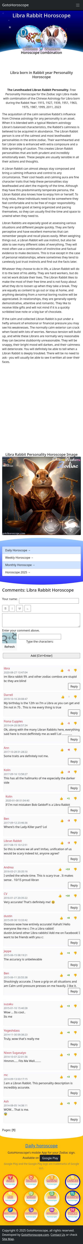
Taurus (31, 1181)
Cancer (72, 1181)
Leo (10, 1197)
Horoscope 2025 (16, 572)
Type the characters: (39, 641)
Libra (52, 1197)
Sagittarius (10, 1213)
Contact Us (57, 1235)
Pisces (72, 1213)
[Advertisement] (41, 408)
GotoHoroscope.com (35, 1235)
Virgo (31, 1197)
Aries (10, 1181)
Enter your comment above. (21, 630)
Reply (74, 686)
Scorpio (72, 1197)
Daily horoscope (41, 1145)
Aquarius (51, 1213)
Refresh (9, 647)
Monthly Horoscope (18, 565)
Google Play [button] (50, 1158)
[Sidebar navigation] (78, 5)
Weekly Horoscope (17, 558)
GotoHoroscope (15, 5)
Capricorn (31, 1213)
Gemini (52, 1181)
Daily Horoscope (16, 550)
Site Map (8, 1239)
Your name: (10, 599)
